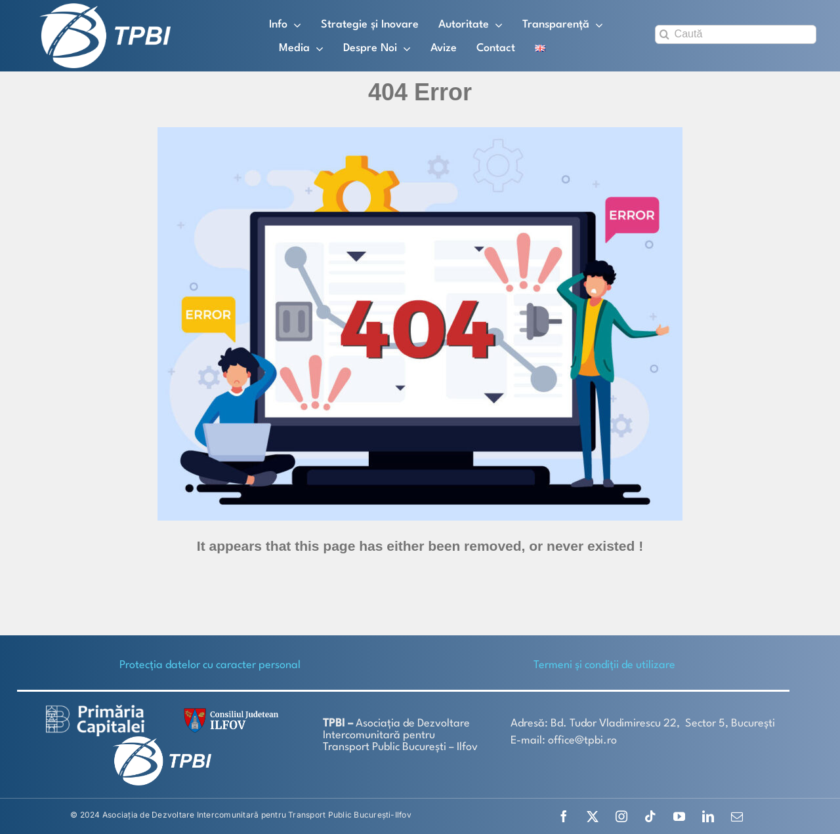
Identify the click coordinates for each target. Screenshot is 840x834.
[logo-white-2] (95, 709)
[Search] (664, 34)
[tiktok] (650, 816)
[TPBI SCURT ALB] (105, 8)
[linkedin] (708, 816)
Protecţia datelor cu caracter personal (210, 665)
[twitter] (592, 816)
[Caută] (735, 34)
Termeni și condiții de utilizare (604, 665)
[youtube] (679, 816)
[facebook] (564, 816)
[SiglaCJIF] (229, 711)
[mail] (737, 816)
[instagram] (621, 816)
